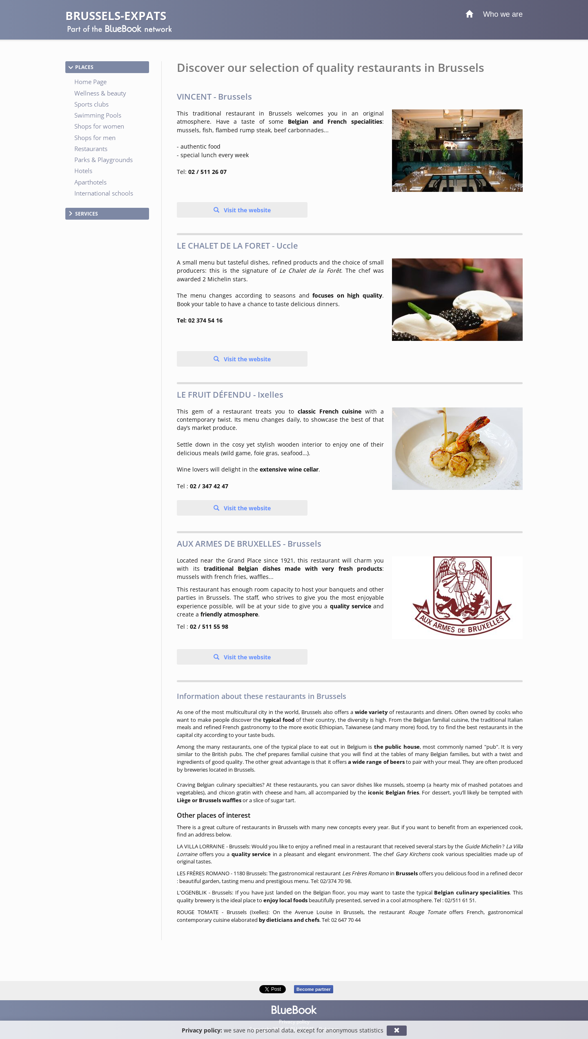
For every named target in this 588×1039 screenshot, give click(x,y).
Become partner (313, 989)
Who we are (503, 14)
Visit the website (246, 210)
